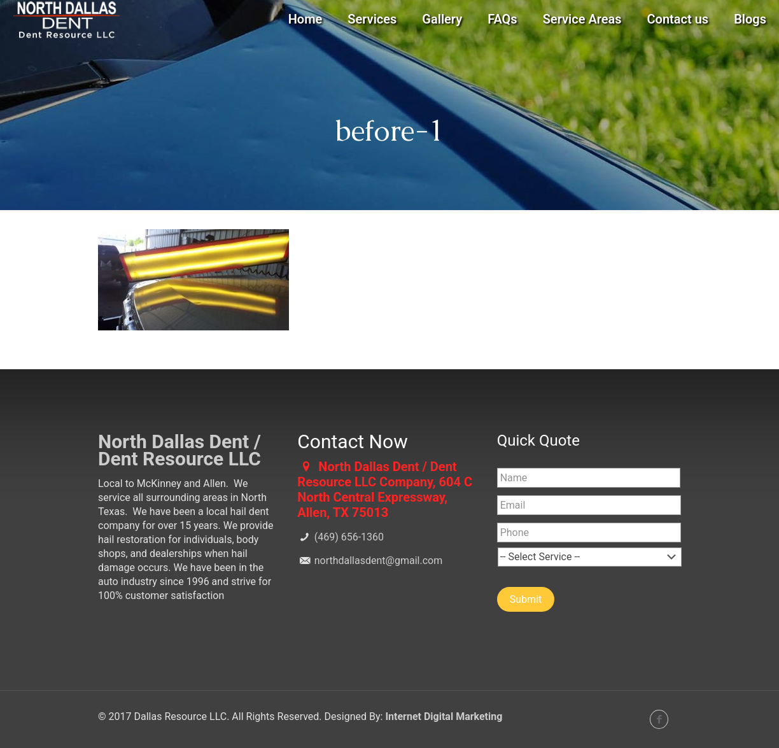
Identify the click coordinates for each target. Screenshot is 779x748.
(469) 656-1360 (348, 537)
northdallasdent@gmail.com (377, 560)
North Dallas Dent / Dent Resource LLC (179, 450)
